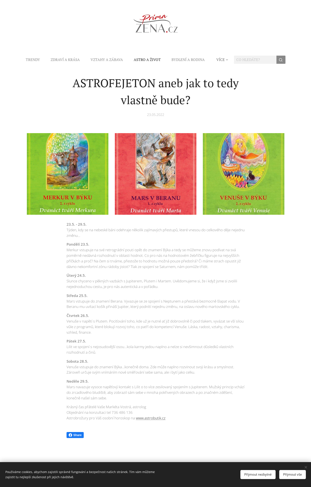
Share (75, 435)
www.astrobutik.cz (150, 417)
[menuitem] (35, 59)
